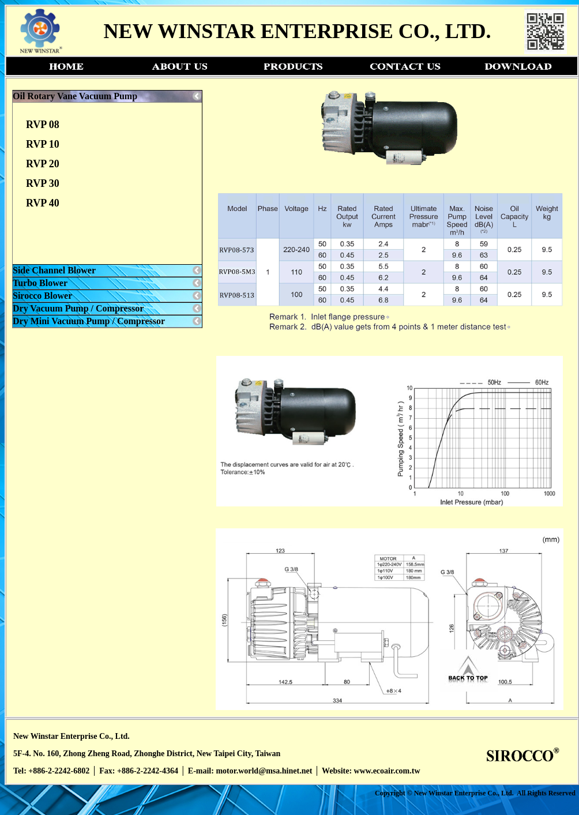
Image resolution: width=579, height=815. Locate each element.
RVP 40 (42, 203)
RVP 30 (42, 183)
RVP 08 (42, 124)
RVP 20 (42, 164)
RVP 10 (42, 144)
